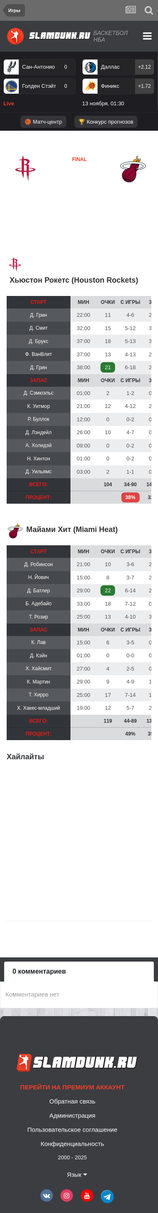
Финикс (110, 86)
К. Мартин (38, 682)
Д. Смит (38, 328)
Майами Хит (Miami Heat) (72, 529)
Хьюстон (25, 189)
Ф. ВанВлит (38, 354)
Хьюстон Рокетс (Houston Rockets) (74, 280)
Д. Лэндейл (38, 432)
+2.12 (144, 67)
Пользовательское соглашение (72, 1129)
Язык (77, 1174)
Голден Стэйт (39, 86)
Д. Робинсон (38, 564)
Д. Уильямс (38, 472)
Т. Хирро (38, 695)
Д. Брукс (38, 341)
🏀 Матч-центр (43, 122)
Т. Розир (38, 617)
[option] (39, 84)
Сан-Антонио (38, 67)
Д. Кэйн (38, 656)
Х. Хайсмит (38, 668)
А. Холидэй (38, 445)
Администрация (72, 1115)
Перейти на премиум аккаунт (72, 1087)
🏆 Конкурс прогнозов (105, 122)
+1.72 (144, 86)
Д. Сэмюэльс (38, 393)
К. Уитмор (38, 406)
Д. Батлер (38, 591)
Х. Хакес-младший (38, 708)
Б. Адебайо (38, 603)
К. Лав (38, 642)
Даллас (110, 67)
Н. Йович (38, 577)
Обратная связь (72, 1101)
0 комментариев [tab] (39, 971)
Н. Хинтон (38, 459)
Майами (59, 189)
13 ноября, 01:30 (103, 103)
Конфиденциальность (72, 1143)
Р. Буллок (38, 419)
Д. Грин (38, 315)
